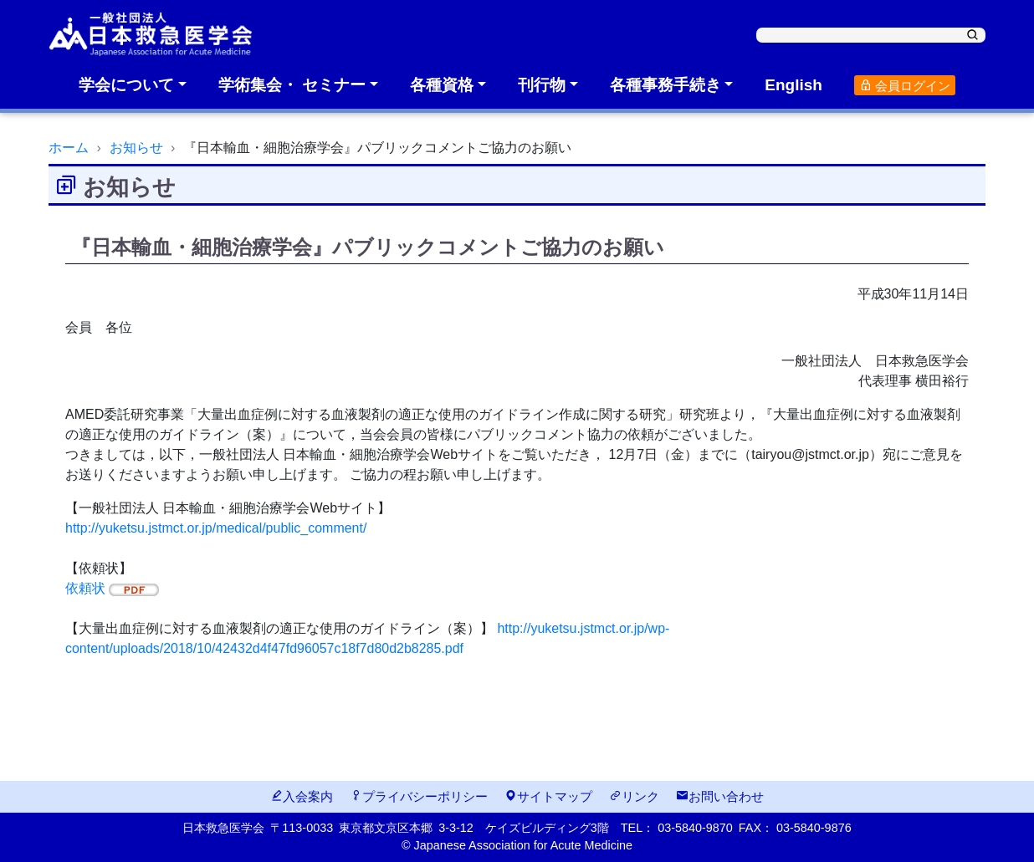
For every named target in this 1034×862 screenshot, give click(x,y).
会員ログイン (904, 86)
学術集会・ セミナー (292, 85)
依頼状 (112, 588)
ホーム (69, 147)
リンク (634, 796)
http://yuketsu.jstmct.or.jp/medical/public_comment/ (216, 528)
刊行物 (542, 85)
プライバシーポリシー (419, 796)
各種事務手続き (665, 85)
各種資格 (441, 85)
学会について (126, 85)
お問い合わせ (720, 796)
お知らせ (136, 147)
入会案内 (301, 796)
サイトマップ (548, 796)
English (793, 85)
